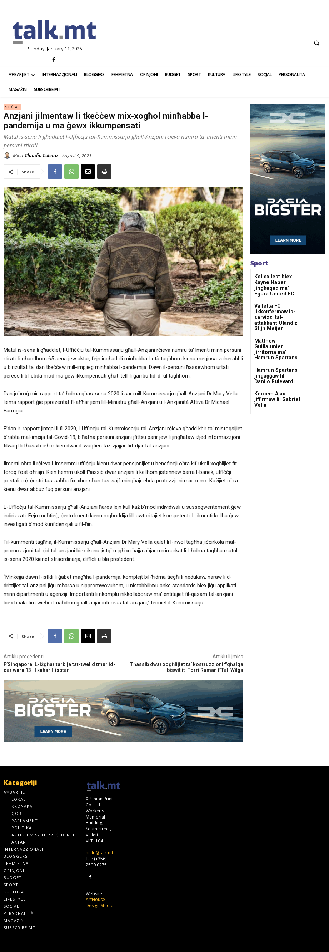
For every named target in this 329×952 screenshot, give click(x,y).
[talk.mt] (55, 32)
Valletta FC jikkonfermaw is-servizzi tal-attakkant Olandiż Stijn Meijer (275, 307)
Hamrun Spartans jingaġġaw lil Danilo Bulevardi (273, 353)
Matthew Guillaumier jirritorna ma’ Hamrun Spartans (275, 331)
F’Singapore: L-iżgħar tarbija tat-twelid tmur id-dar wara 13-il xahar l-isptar (59, 667)
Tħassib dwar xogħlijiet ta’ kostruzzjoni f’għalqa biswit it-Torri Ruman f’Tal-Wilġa (186, 667)
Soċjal (12, 107)
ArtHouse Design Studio (100, 902)
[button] (316, 43)
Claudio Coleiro (41, 155)
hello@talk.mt (99, 853)
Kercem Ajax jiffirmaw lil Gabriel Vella (276, 374)
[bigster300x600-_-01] (287, 179)
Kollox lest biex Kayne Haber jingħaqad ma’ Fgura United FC (276, 281)
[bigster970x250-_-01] (123, 711)
